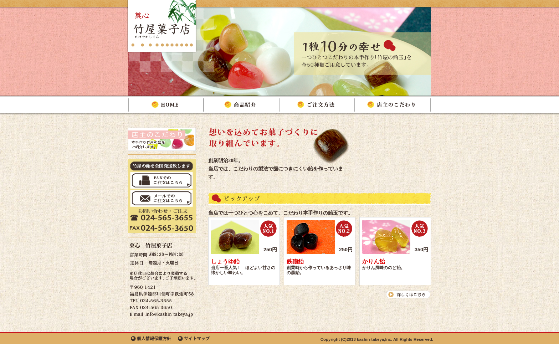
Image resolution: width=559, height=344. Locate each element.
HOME (166, 104)
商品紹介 (242, 104)
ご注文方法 (318, 104)
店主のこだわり (393, 104)
